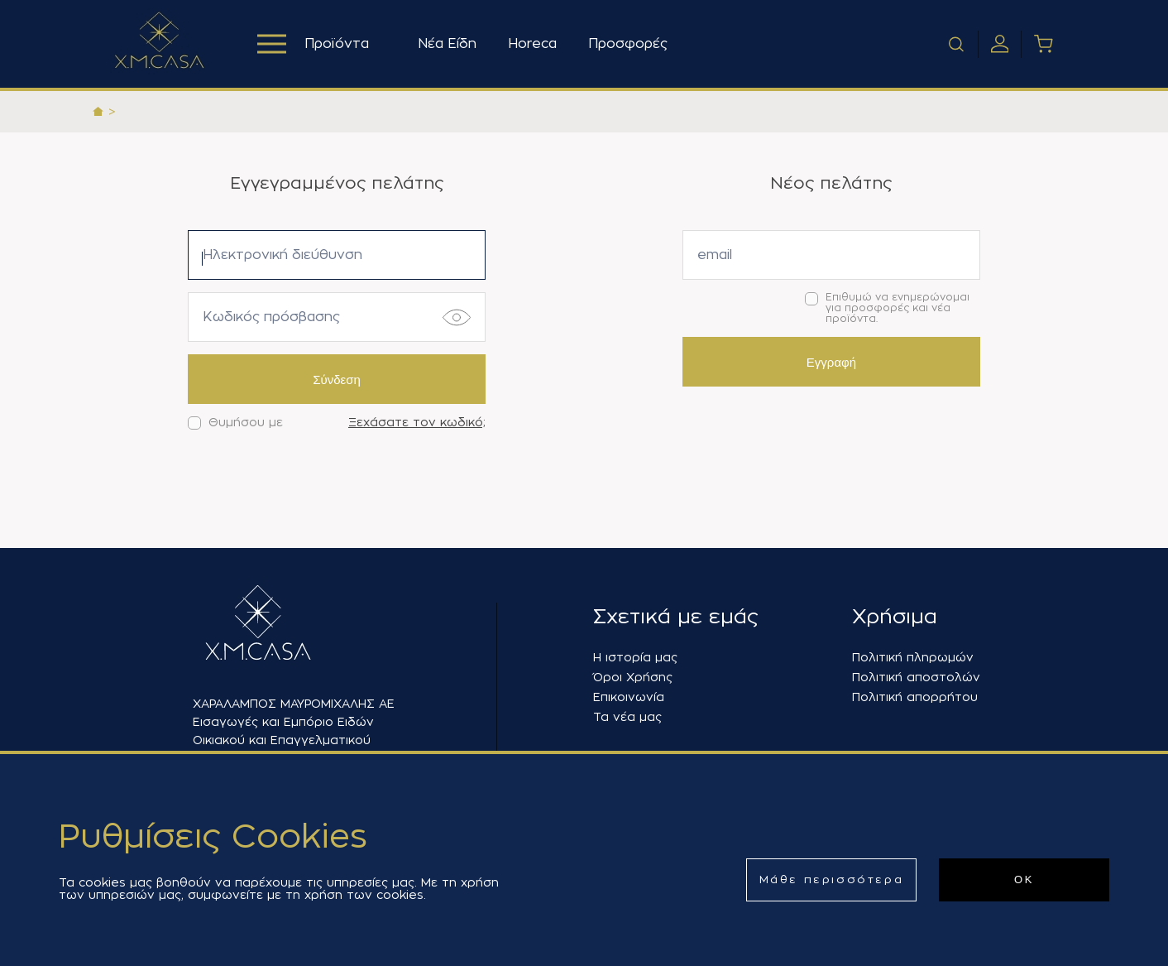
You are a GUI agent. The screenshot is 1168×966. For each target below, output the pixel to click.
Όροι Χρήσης (633, 677)
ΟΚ (1024, 879)
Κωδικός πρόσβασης (271, 317)
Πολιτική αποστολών (916, 677)
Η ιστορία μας (635, 657)
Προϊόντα (313, 44)
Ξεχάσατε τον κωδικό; (417, 422)
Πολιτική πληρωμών (913, 657)
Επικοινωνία (628, 697)
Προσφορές (628, 43)
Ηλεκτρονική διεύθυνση (282, 255)
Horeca (532, 43)
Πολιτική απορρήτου (915, 697)
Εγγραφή (831, 362)
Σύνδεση (337, 379)
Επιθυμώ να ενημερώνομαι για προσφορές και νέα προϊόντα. (887, 308)
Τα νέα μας (627, 717)
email (714, 255)
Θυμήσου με (235, 422)
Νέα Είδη (447, 43)
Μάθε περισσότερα (831, 879)
